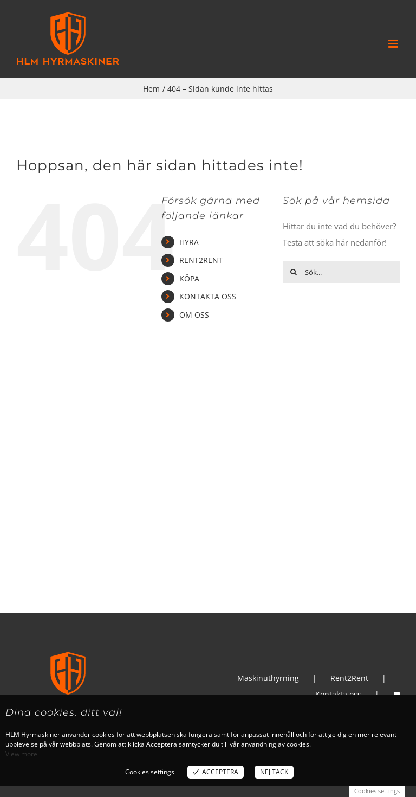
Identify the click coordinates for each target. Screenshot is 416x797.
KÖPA (189, 278)
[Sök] (293, 272)
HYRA (189, 242)
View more (21, 754)
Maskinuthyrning (268, 678)
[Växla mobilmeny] (394, 43)
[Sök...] (341, 272)
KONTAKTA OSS (207, 296)
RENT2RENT (201, 260)
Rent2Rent (349, 678)
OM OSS (194, 315)
